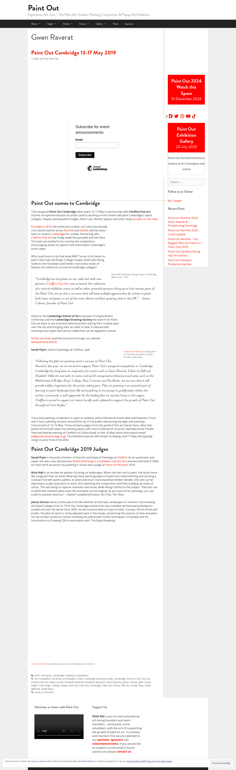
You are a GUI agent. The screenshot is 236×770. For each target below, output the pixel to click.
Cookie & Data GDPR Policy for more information (149, 761)
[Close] (166, 116)
